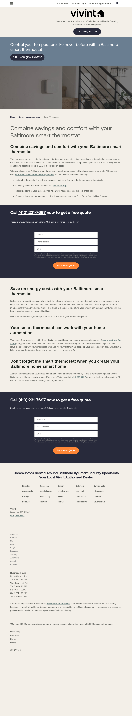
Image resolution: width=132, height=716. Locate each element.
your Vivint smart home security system (34, 175)
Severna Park (99, 566)
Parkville (61, 566)
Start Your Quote (66, 265)
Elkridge (25, 561)
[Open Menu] (11, 3)
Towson (43, 566)
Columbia (80, 550)
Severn (61, 550)
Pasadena (44, 550)
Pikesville (26, 566)
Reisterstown (81, 566)
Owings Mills (99, 550)
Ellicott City (45, 561)
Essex (60, 561)
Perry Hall (80, 555)
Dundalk (97, 561)
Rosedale (26, 550)
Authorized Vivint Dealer (58, 678)
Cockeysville (27, 555)
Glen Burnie (99, 555)
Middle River (63, 555)
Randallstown (46, 555)
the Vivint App (60, 185)
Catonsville (81, 561)
